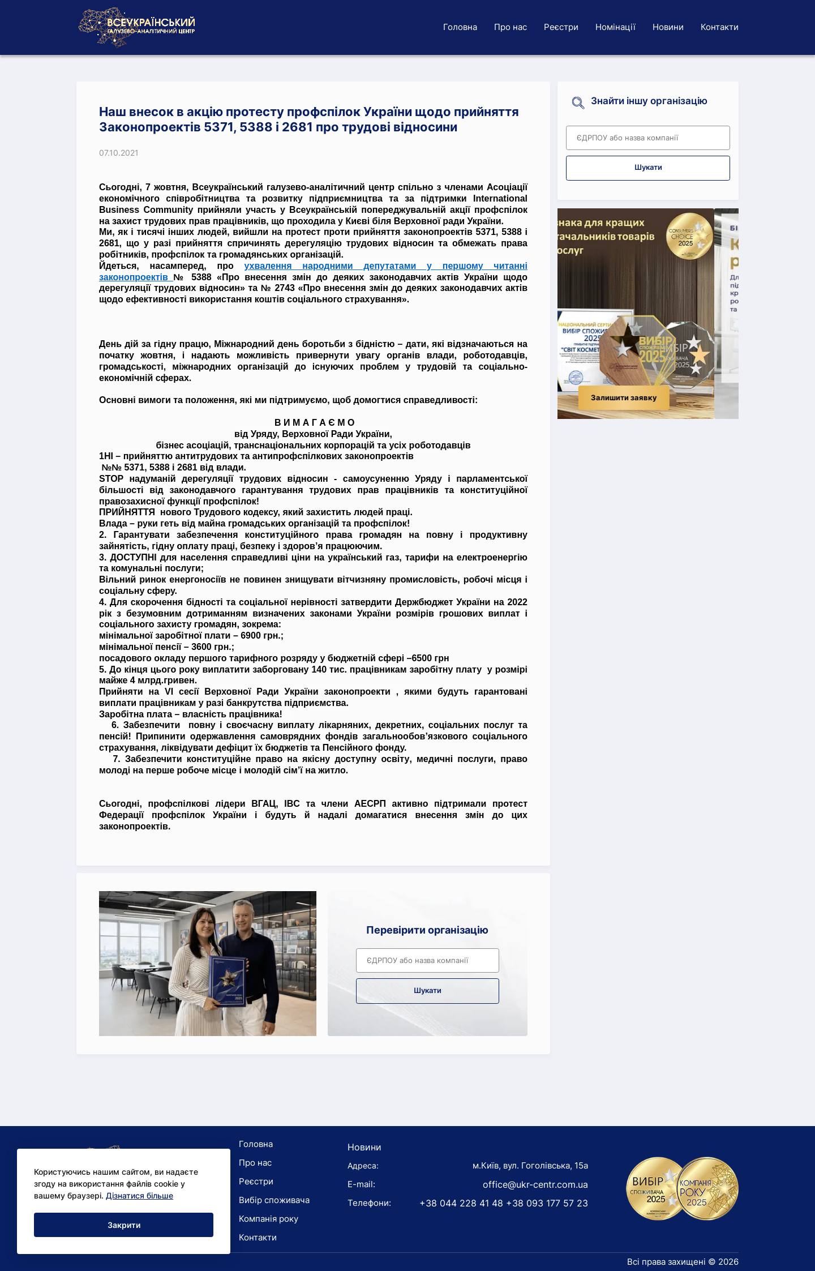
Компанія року (268, 1218)
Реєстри (561, 27)
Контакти (720, 27)
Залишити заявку (648, 397)
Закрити (124, 1225)
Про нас (510, 27)
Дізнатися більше (139, 1195)
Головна (460, 27)
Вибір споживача (274, 1200)
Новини (668, 27)
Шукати (427, 990)
